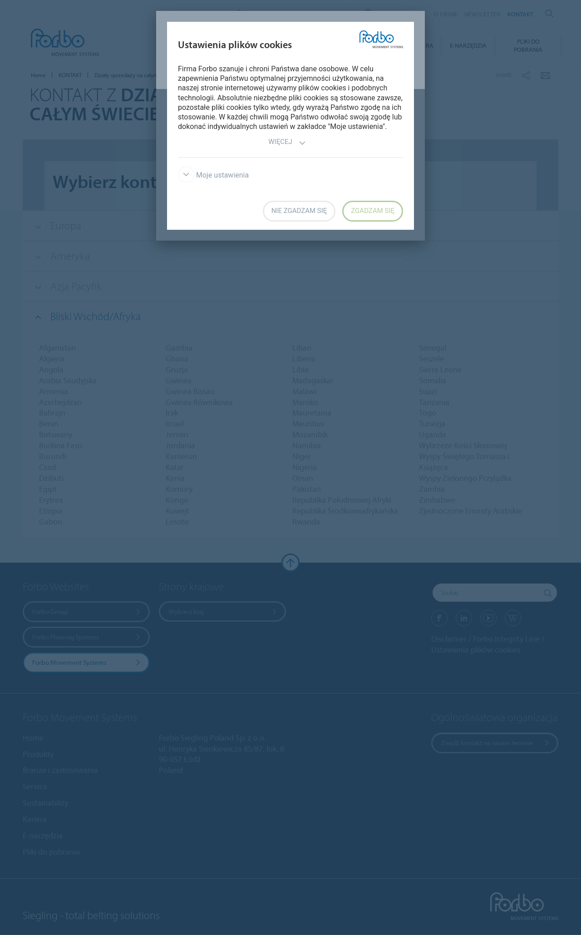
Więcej (286, 143)
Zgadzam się (372, 211)
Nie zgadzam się (299, 211)
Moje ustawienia (213, 175)
